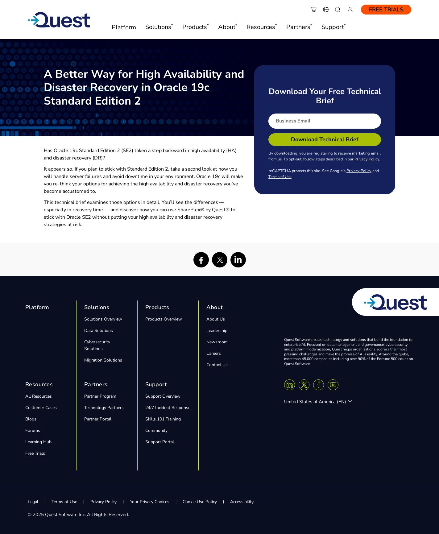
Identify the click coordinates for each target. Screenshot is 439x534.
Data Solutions (98, 330)
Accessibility (242, 502)
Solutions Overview (103, 319)
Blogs (30, 419)
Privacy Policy (366, 159)
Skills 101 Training (163, 419)
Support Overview (162, 396)
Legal (33, 502)
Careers (213, 353)
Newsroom (217, 342)
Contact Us (217, 365)
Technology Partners (104, 408)
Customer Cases (41, 408)
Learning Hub (38, 442)
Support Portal (159, 442)
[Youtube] (333, 384)
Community (156, 430)
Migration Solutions (103, 360)
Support (156, 384)
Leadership (216, 330)
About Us (215, 319)
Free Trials (386, 9)
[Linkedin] (289, 384)
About (214, 307)
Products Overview (163, 319)
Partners (96, 384)
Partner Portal (97, 419)
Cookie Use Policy (200, 502)
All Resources (38, 396)
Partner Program (100, 396)
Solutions (97, 307)
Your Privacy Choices (149, 502)
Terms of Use (280, 177)
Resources (39, 384)
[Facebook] (318, 384)
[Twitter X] (304, 384)
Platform (124, 27)
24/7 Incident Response (167, 408)
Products (157, 307)
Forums (32, 430)
